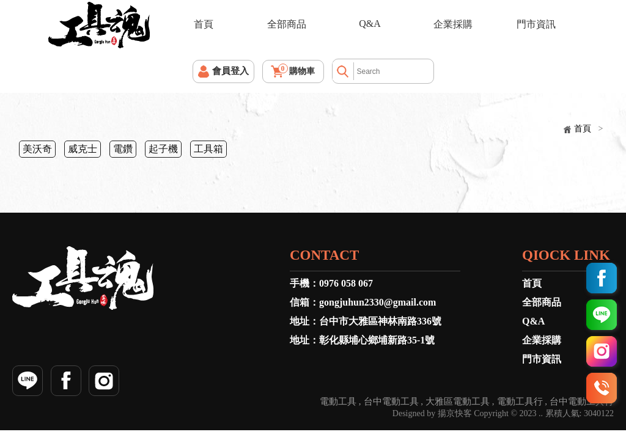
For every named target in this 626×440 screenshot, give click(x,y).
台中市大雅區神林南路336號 (380, 321)
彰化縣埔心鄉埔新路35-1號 (377, 340)
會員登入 (230, 71)
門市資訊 (536, 24)
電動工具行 (520, 401)
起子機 (163, 149)
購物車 (296, 70)
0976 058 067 (346, 283)
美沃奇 (37, 149)
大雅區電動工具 (457, 401)
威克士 (82, 149)
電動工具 (338, 401)
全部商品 (286, 24)
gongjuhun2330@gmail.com (377, 302)
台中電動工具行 (582, 401)
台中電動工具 (391, 401)
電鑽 (123, 149)
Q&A (370, 23)
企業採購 (453, 24)
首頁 (203, 24)
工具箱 (208, 149)
